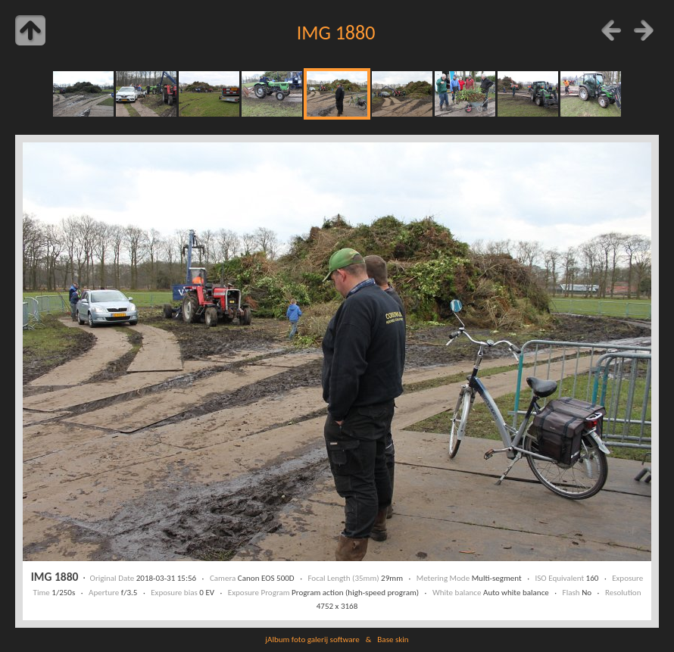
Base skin (392, 639)
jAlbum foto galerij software (312, 639)
